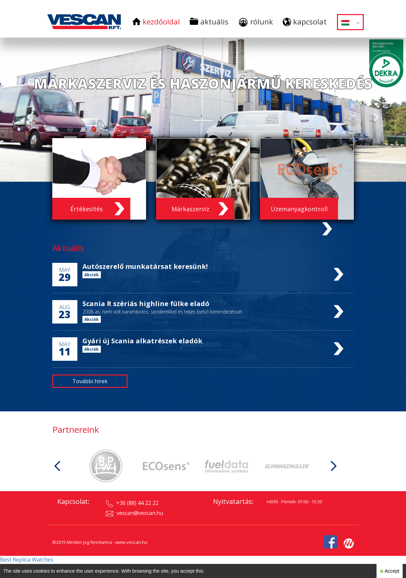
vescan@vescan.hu (134, 513)
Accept (389, 571)
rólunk (255, 21)
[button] (30, 117)
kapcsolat (305, 21)
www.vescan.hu (131, 542)
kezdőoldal (156, 21)
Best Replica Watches (26, 559)
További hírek (90, 381)
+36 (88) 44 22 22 (132, 503)
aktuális (209, 21)
